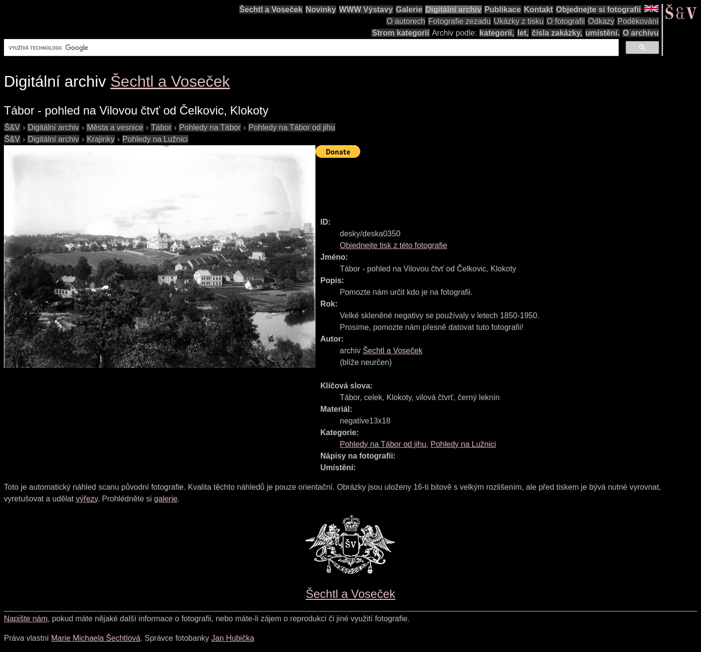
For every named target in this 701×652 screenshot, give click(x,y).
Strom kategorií (400, 33)
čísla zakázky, (557, 33)
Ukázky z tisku (518, 21)
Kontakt (538, 9)
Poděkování (638, 21)
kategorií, (497, 33)
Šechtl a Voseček (271, 9)
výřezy (87, 499)
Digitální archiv (453, 9)
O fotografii (566, 21)
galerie (165, 499)
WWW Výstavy (366, 9)
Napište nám (26, 618)
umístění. (603, 33)
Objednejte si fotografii (598, 9)
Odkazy (601, 21)
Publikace (502, 9)
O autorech (406, 21)
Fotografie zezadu (459, 21)
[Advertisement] (492, 183)
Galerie (409, 9)
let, (523, 33)
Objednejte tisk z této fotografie (393, 245)
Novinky (321, 9)
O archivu (641, 33)
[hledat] (310, 47)
